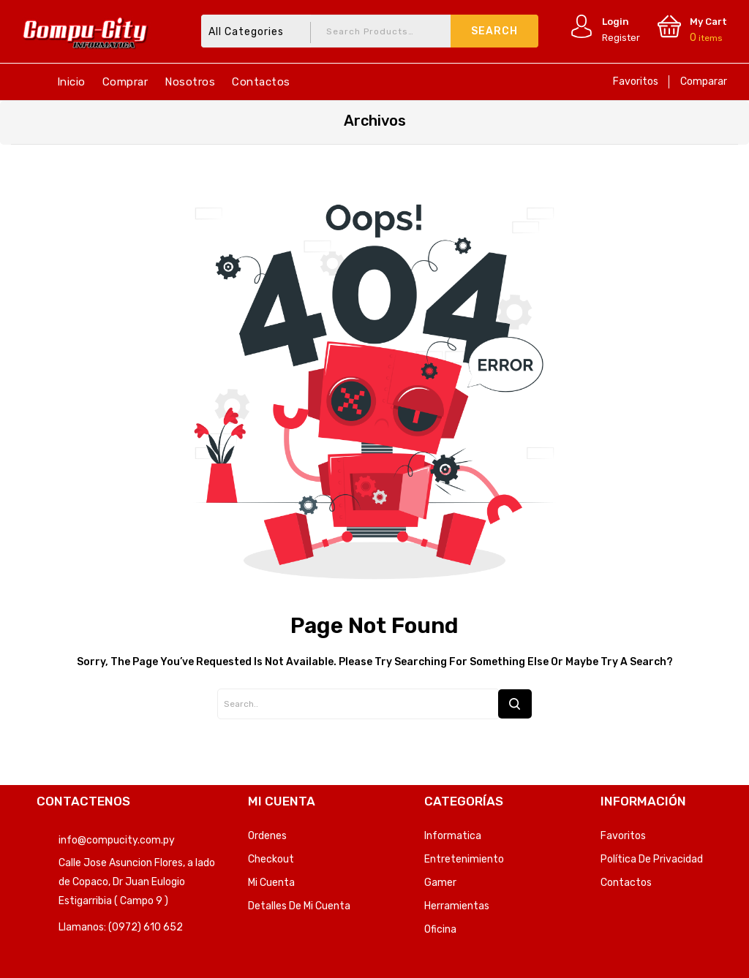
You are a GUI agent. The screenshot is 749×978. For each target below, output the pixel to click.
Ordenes (267, 836)
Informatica (452, 836)
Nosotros (190, 81)
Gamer (440, 882)
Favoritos (635, 81)
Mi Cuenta (271, 882)
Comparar (703, 81)
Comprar (125, 81)
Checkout (271, 859)
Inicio (71, 81)
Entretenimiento (464, 859)
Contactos (261, 81)
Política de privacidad (652, 859)
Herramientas (456, 906)
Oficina (440, 929)
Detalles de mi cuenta (299, 906)
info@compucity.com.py (117, 840)
